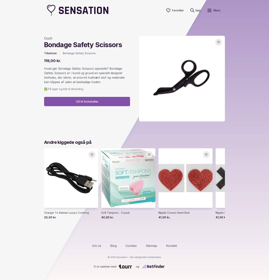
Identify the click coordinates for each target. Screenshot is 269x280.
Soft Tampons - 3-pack (115, 212)
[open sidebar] (213, 10)
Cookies (131, 246)
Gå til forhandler (87, 101)
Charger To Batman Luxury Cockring (66, 212)
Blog (113, 246)
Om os (96, 246)
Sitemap (151, 246)
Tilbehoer (50, 53)
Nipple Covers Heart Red (173, 212)
